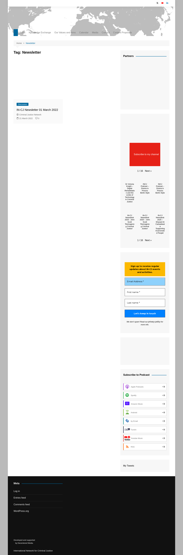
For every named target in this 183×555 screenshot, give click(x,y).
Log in (17, 491)
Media (95, 32)
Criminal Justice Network (29, 115)
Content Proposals (122, 32)
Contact (106, 32)
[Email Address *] (145, 282)
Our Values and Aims (65, 32)
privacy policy (152, 322)
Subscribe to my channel (145, 154)
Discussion (22, 104)
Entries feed (20, 497)
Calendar (83, 32)
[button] (148, 171)
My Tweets (128, 465)
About (22, 32)
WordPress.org (21, 511)
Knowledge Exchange (40, 32)
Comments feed (22, 504)
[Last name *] (145, 303)
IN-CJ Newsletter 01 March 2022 (37, 109)
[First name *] (145, 292)
